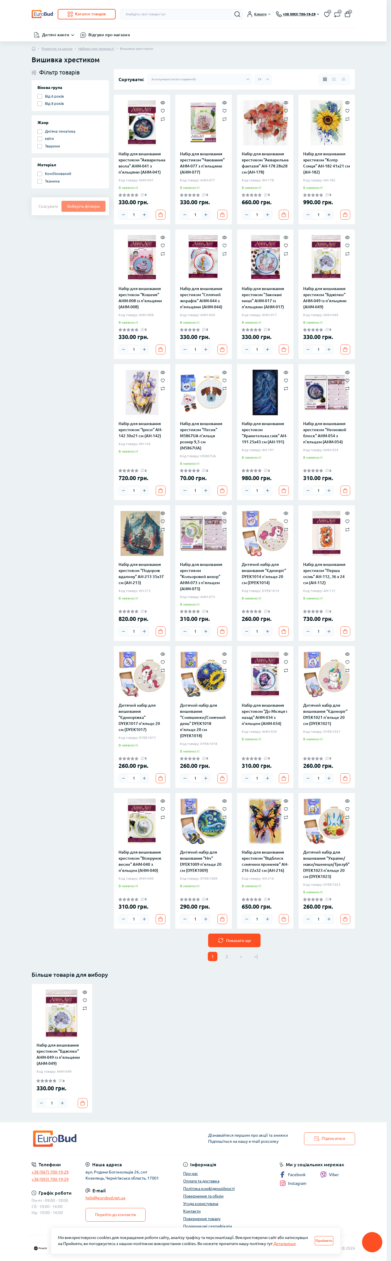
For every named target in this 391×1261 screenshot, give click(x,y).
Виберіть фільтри (83, 206)
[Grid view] (325, 79)
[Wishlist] (163, 110)
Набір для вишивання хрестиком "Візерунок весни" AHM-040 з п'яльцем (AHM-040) (140, 861)
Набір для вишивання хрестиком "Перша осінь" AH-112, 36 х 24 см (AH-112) (324, 573)
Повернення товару (202, 1218)
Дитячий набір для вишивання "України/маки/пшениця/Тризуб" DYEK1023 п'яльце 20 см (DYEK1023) (326, 864)
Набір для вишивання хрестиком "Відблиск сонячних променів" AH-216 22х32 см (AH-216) (265, 861)
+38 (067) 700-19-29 (50, 1172)
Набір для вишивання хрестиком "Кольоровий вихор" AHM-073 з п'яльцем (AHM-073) (201, 576)
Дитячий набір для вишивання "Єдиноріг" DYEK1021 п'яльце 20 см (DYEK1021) (325, 714)
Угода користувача (200, 1203)
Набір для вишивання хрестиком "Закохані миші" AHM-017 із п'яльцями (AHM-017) (263, 297)
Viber (329, 1174)
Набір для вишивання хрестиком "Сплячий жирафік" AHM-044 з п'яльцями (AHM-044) (201, 297)
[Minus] (123, 214)
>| (256, 956)
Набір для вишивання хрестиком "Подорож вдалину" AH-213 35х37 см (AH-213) (141, 573)
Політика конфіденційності (209, 1188)
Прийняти (324, 1240)
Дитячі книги (55, 34)
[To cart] (161, 215)
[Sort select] (200, 79)
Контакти (192, 1211)
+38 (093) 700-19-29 (50, 1179)
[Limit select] (263, 79)
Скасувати (48, 206)
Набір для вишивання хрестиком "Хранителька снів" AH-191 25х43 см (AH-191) (264, 432)
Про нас (190, 1173)
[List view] (334, 79)
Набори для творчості (96, 48)
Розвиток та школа (56, 48)
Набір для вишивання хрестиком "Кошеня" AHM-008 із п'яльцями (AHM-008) (140, 297)
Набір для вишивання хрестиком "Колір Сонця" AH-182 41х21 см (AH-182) (326, 163)
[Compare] (163, 118)
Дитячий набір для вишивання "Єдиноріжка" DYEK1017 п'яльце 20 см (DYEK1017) (139, 717)
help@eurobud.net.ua (105, 1198)
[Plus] (144, 214)
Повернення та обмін (203, 1196)
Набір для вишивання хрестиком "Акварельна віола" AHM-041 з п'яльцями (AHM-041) (142, 163)
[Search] (237, 14)
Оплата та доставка (201, 1181)
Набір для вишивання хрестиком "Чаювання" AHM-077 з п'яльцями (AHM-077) (202, 163)
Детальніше (284, 1243)
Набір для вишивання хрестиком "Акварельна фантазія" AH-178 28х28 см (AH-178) (265, 163)
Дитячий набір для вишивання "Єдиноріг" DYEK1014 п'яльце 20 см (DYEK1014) (264, 573)
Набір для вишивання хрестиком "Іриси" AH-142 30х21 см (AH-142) (140, 429)
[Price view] (343, 79)
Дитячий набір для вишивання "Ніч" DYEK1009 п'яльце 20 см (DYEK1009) (200, 861)
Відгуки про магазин (109, 34)
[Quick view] (163, 102)
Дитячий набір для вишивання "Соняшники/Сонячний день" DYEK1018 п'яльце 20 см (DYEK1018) (203, 720)
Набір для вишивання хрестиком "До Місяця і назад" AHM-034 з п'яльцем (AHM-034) (264, 714)
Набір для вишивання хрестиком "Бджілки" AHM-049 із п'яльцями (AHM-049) (325, 297)
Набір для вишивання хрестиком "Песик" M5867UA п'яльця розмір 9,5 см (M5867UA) (201, 435)
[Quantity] (134, 214)
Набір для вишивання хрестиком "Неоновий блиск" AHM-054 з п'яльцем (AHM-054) (324, 432)
